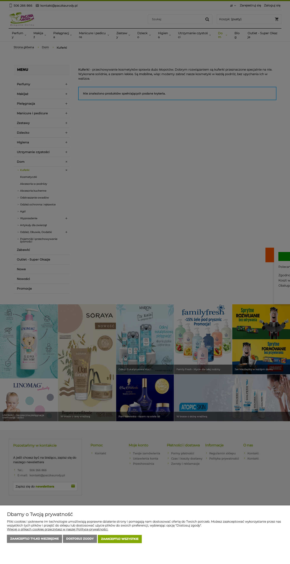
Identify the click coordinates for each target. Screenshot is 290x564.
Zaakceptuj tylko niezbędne (34, 539)
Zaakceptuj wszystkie (120, 539)
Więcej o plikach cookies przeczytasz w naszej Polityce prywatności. (57, 530)
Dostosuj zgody (80, 539)
